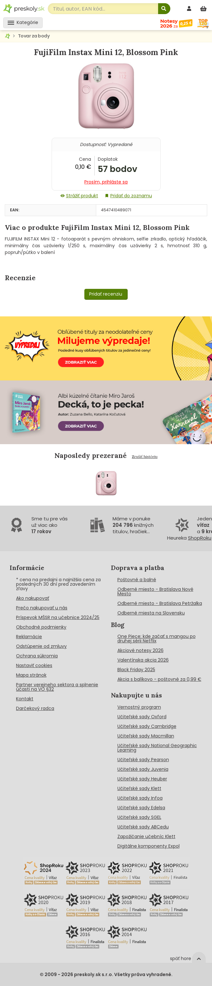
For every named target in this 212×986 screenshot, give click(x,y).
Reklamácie (29, 636)
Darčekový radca (35, 708)
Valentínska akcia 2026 (143, 660)
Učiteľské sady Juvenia (142, 769)
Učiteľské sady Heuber (142, 779)
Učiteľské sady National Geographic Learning (157, 747)
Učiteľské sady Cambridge (146, 726)
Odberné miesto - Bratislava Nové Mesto (155, 591)
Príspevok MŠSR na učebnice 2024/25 (57, 617)
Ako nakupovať (32, 598)
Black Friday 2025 (136, 669)
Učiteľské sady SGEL (139, 817)
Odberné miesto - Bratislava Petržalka (159, 603)
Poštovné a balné (136, 579)
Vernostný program (139, 707)
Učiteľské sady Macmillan (145, 736)
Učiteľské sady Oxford (141, 716)
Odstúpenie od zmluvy (41, 646)
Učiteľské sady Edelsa (141, 807)
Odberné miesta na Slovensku (151, 613)
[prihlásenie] (190, 8)
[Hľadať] (164, 8)
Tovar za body (34, 36)
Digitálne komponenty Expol (148, 846)
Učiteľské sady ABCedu (143, 827)
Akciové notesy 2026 (140, 650)
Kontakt (24, 699)
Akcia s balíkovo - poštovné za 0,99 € (159, 679)
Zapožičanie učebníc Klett (146, 836)
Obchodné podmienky (41, 627)
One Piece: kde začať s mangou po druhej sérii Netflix (156, 638)
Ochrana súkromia (37, 656)
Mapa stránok (31, 675)
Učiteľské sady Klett (139, 788)
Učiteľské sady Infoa (140, 798)
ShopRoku (199, 537)
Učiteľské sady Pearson (143, 759)
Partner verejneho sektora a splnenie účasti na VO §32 (57, 686)
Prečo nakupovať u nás (41, 608)
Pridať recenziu (105, 294)
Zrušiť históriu (144, 456)
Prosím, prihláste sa (106, 182)
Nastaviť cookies (34, 665)
